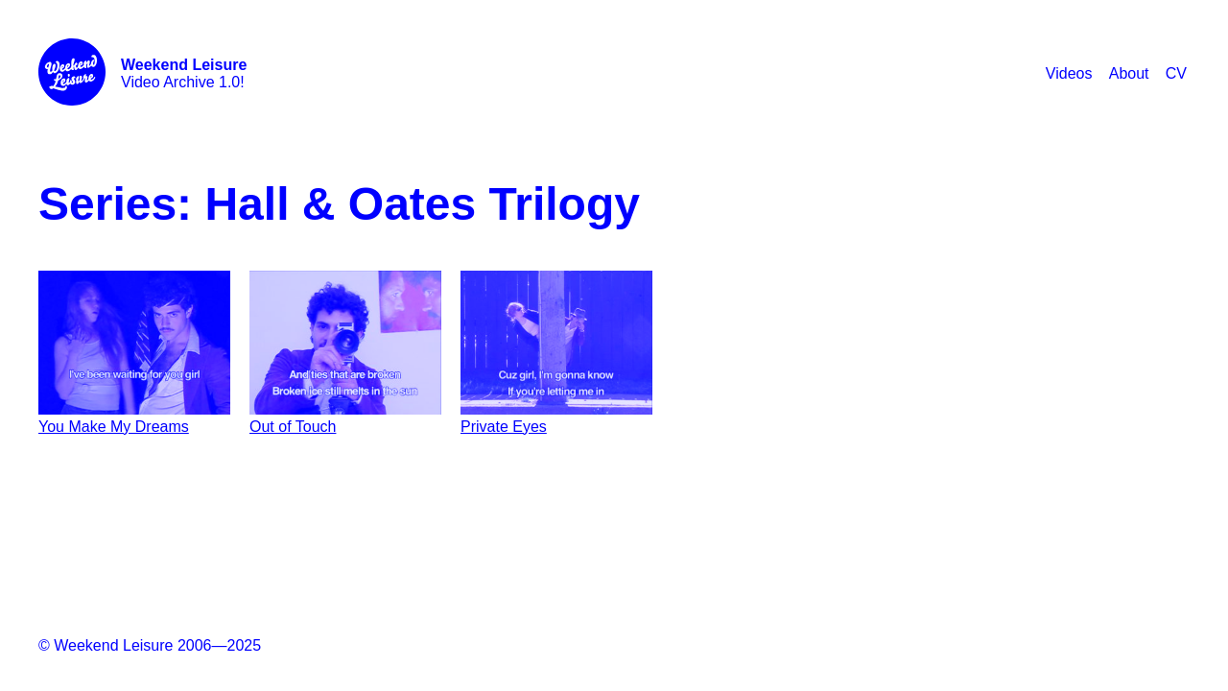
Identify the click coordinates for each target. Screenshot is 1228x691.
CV (1176, 73)
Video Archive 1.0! (184, 73)
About (1129, 73)
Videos (1069, 73)
